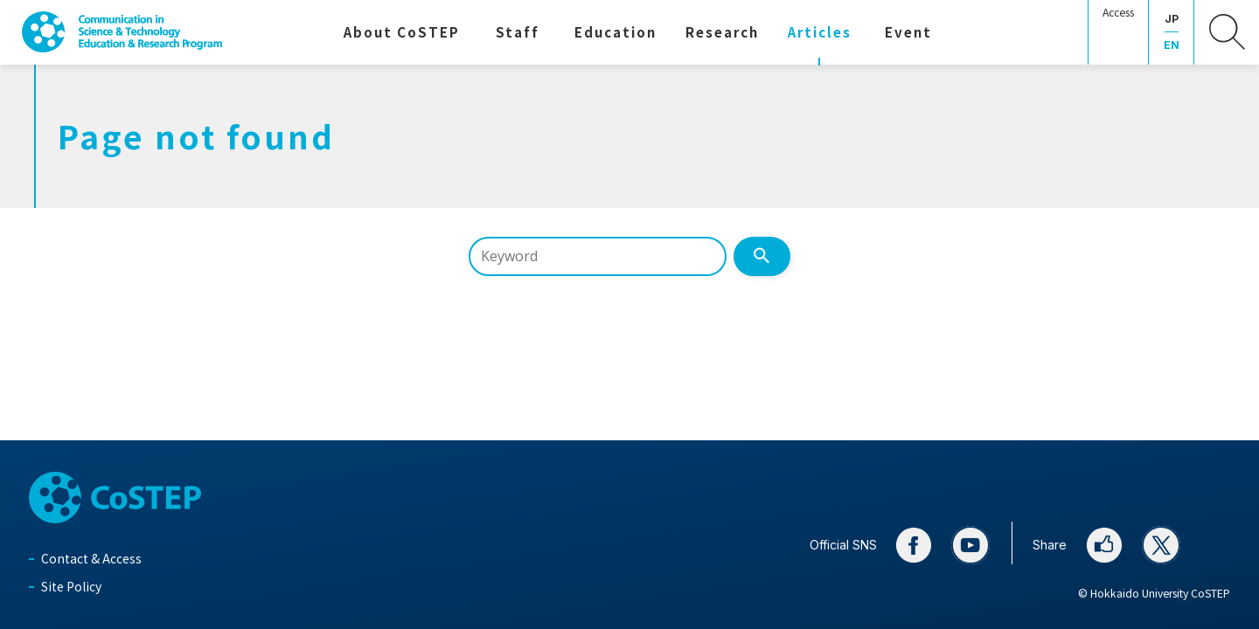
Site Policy (71, 586)
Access (1118, 12)
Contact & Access (91, 558)
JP (1172, 18)
